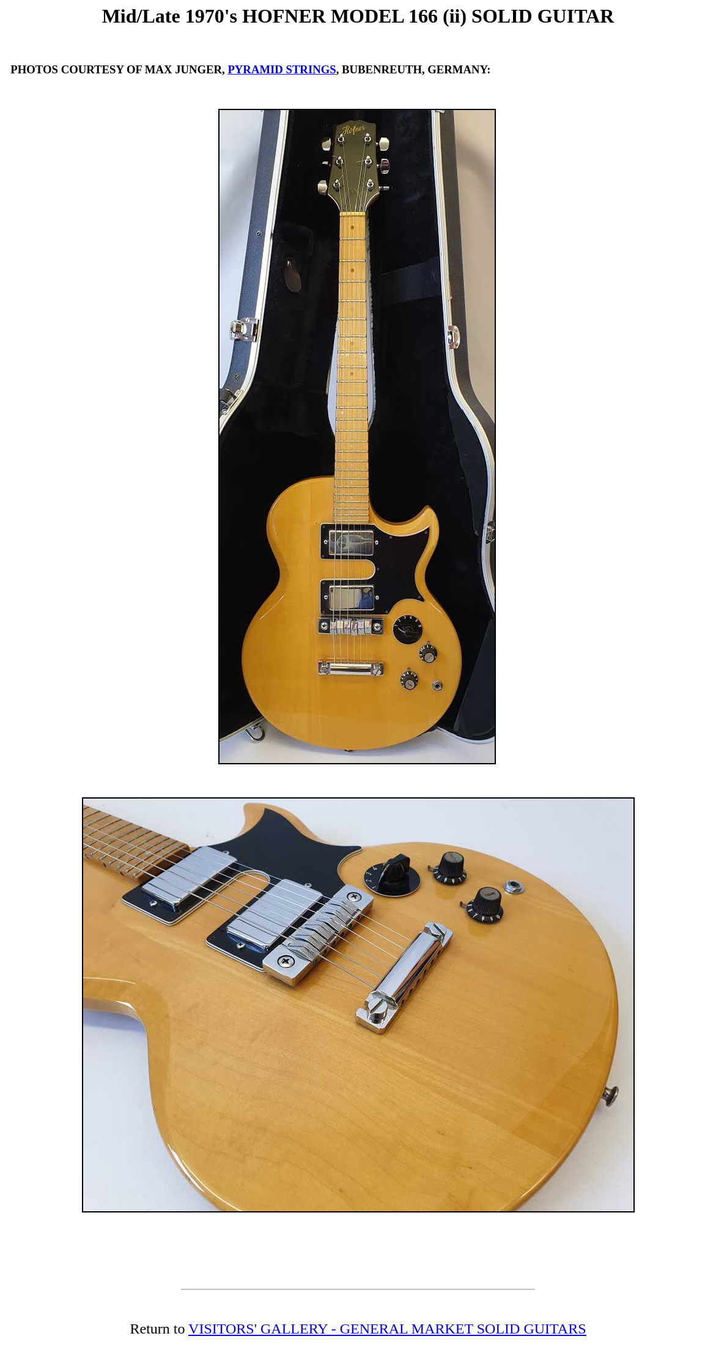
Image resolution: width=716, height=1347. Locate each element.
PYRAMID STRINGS (281, 69)
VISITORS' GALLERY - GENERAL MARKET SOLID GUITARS (387, 1329)
